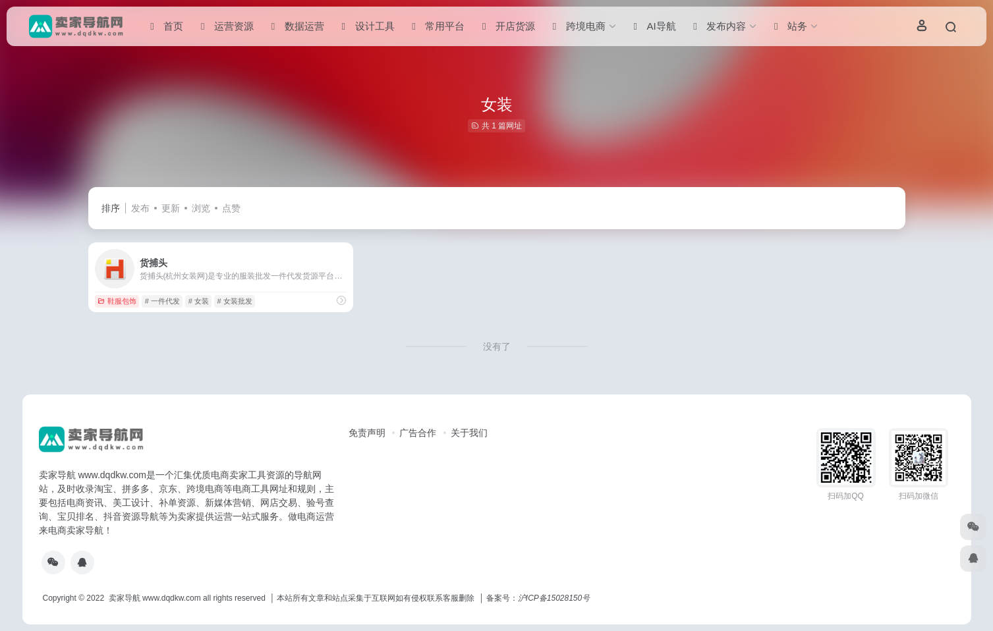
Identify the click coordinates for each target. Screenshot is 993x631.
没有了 (497, 346)
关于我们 (469, 432)
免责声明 (367, 432)
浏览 (201, 208)
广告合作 (417, 432)
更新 (170, 208)
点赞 (231, 208)
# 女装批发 (234, 301)
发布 (140, 208)
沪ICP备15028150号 (554, 598)
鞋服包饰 (117, 301)
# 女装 (198, 301)
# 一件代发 (162, 301)
